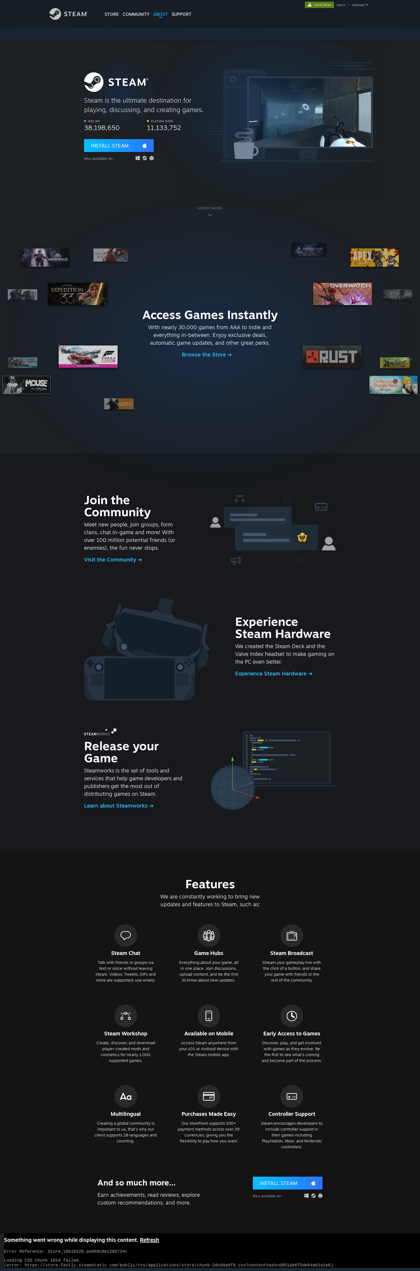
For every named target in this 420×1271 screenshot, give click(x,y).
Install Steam (110, 145)
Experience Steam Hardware (271, 673)
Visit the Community (111, 559)
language (358, 5)
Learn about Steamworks (116, 805)
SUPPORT (182, 14)
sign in (341, 5)
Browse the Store (204, 354)
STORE (112, 14)
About (160, 14)
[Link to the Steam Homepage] (72, 18)
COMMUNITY (136, 14)
